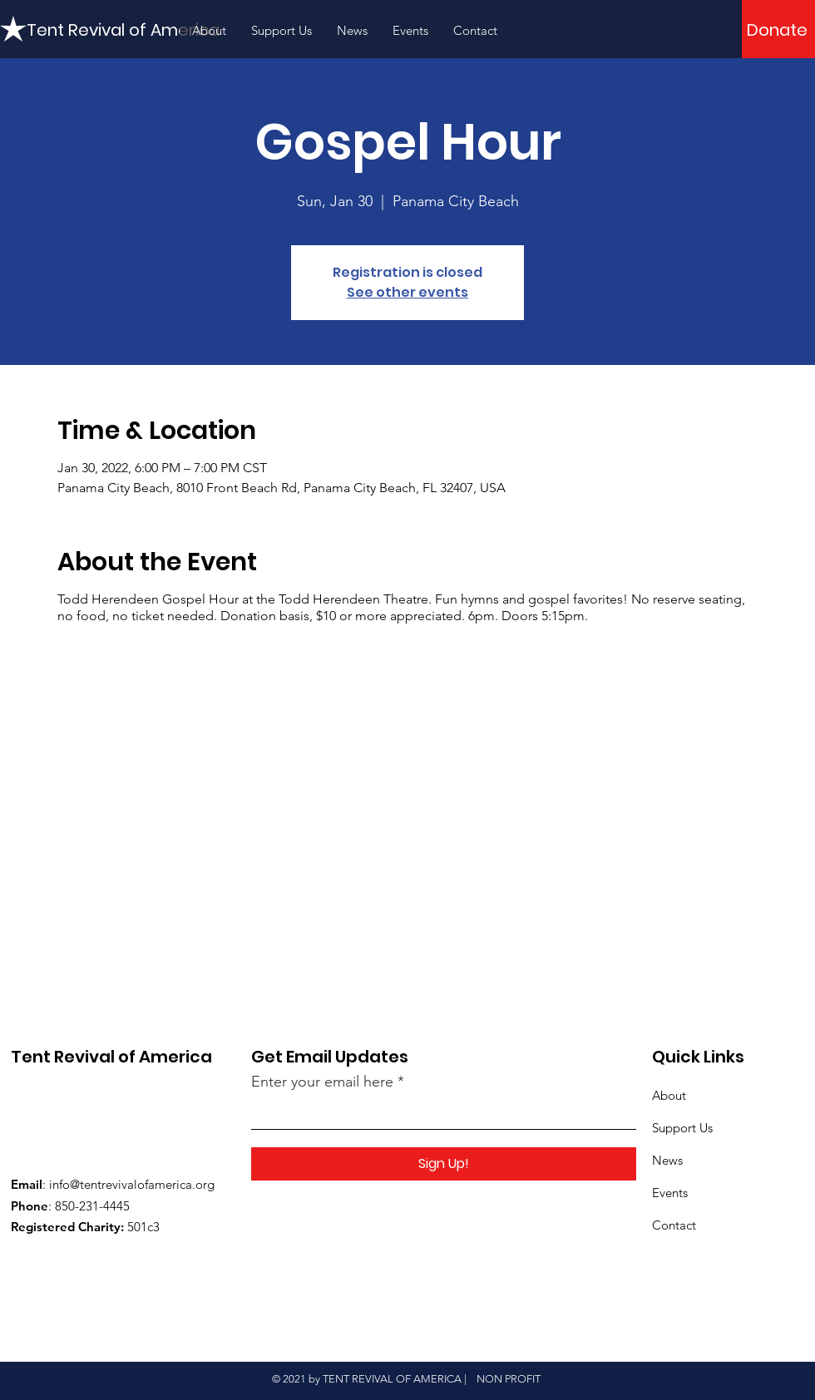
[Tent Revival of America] (123, 30)
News (667, 1160)
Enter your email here (322, 1081)
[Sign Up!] (443, 1164)
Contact (674, 1225)
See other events (407, 292)
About (669, 1095)
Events (670, 1192)
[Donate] (777, 30)
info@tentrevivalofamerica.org (132, 1184)
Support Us (682, 1128)
